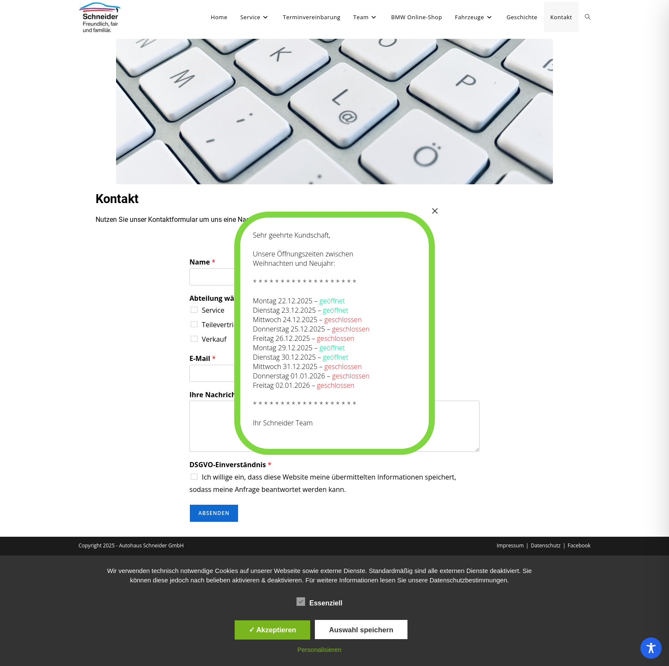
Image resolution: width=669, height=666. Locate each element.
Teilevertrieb (221, 324)
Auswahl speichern (361, 630)
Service (213, 310)
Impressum (510, 545)
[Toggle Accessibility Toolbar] (651, 648)
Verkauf (214, 339)
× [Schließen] (435, 211)
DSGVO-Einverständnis (230, 464)
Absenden (214, 513)
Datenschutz (546, 545)
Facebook (579, 545)
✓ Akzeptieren (273, 630)
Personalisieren (319, 649)
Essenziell (319, 601)
